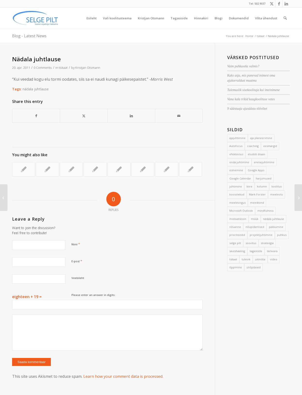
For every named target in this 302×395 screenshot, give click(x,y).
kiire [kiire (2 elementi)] (249, 186)
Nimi (75, 244)
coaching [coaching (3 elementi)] (253, 146)
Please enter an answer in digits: (93, 295)
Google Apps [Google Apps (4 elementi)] (256, 170)
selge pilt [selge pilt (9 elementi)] (235, 243)
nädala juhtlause (36, 89)
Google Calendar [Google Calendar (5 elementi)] (240, 178)
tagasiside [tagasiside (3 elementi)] (256, 251)
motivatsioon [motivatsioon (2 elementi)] (237, 219)
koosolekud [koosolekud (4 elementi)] (236, 194)
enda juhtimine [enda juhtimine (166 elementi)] (239, 162)
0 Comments (43, 67)
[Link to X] (271, 3)
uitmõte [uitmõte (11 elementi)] (260, 259)
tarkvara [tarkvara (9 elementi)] (272, 251)
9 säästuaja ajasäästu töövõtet (247, 108)
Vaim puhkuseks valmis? (243, 66)
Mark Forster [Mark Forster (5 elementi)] (257, 194)
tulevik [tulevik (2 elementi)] (246, 259)
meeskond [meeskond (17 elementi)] (257, 202)
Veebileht (77, 278)
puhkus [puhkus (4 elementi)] (282, 235)
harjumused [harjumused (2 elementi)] (263, 178)
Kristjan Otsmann (87, 67)
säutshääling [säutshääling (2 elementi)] (237, 251)
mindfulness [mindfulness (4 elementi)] (265, 210)
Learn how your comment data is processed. (123, 376)
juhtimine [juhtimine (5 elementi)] (235, 186)
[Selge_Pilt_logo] (35, 18)
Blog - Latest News (29, 36)
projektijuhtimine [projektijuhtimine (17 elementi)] (261, 235)
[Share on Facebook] (36, 116)
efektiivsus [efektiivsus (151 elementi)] (236, 154)
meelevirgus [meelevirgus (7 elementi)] (237, 202)
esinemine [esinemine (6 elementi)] (236, 170)
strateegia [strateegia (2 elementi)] (267, 243)
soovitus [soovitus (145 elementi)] (251, 243)
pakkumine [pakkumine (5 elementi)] (276, 227)
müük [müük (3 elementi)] (254, 219)
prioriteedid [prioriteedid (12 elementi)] (237, 235)
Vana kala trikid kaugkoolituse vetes (251, 99)
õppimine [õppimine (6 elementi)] (235, 267)
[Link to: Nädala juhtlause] (23, 169)
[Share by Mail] (178, 116)
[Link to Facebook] (278, 3)
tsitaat (63, 67)
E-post (76, 261)
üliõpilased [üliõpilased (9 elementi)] (254, 267)
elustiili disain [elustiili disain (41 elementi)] (256, 154)
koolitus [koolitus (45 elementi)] (276, 186)
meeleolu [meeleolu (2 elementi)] (276, 194)
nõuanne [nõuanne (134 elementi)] (235, 227)
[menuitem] (91, 18)
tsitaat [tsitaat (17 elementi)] (233, 259)
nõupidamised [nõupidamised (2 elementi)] (255, 227)
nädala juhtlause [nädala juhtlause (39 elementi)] (273, 219)
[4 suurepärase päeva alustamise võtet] (298, 197)
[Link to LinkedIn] (286, 3)
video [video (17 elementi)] (273, 259)
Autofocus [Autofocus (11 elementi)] (235, 146)
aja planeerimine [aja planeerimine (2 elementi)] (261, 138)
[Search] (285, 18)
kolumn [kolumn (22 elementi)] (262, 186)
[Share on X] (83, 116)
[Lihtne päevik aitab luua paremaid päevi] (4, 197)
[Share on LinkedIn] (131, 116)
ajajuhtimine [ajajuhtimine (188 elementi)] (237, 138)
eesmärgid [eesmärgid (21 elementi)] (270, 146)
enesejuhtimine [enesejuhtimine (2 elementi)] (264, 162)
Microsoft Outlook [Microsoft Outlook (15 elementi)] (241, 210)
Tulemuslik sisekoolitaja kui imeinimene (253, 90)
